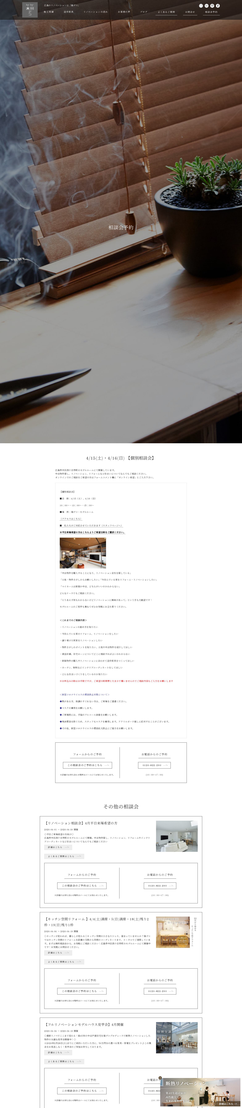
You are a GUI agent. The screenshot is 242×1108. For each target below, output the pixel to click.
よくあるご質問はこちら (61, 857)
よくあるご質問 (166, 12)
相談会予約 (211, 12)
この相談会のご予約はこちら (85, 765)
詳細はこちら (55, 848)
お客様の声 (124, 12)
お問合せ (190, 12)
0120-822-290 (152, 765)
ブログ (144, 12)
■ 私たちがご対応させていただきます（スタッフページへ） (91, 526)
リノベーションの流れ (96, 12)
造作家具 (69, 12)
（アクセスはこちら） (71, 519)
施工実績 (49, 12)
